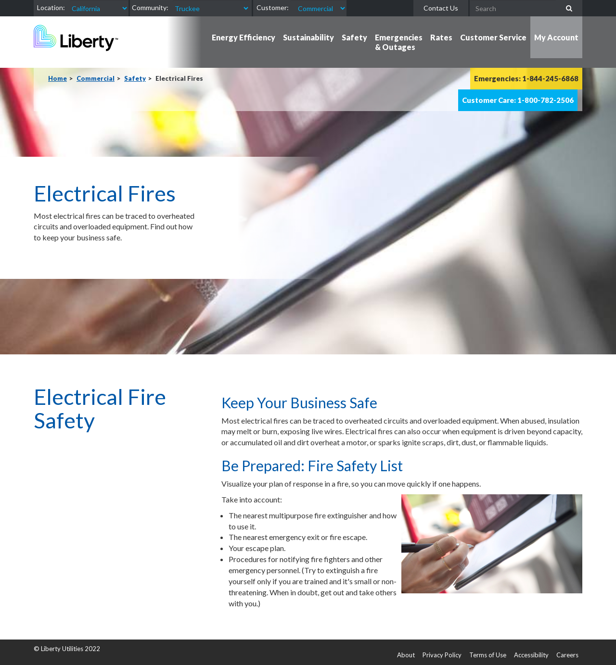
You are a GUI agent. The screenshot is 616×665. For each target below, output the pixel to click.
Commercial (96, 78)
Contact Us (441, 8)
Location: (51, 7)
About (406, 655)
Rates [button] (441, 37)
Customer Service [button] (493, 37)
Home (57, 78)
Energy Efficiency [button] (243, 37)
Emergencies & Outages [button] (399, 42)
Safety (135, 78)
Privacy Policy (442, 655)
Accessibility (531, 655)
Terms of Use (487, 655)
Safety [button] (354, 37)
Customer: (273, 7)
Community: (150, 7)
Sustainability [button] (308, 37)
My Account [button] (556, 37)
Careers (567, 655)
